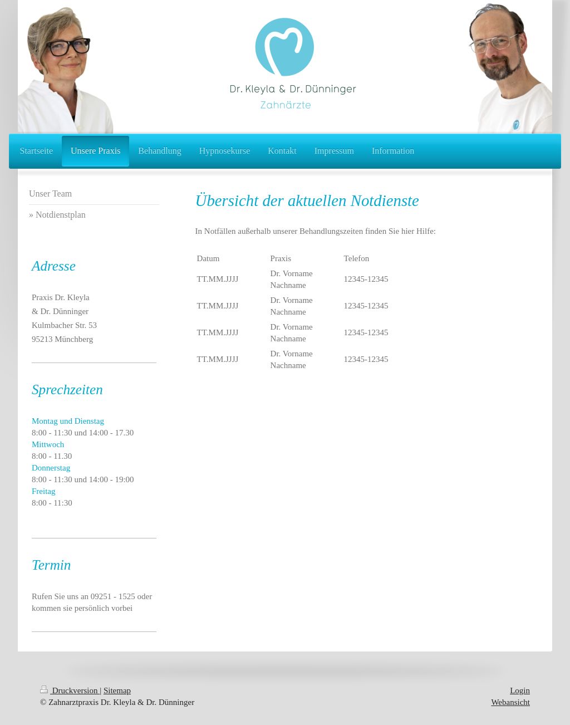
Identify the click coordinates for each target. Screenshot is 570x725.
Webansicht (510, 702)
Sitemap (117, 690)
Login (520, 690)
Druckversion (70, 690)
